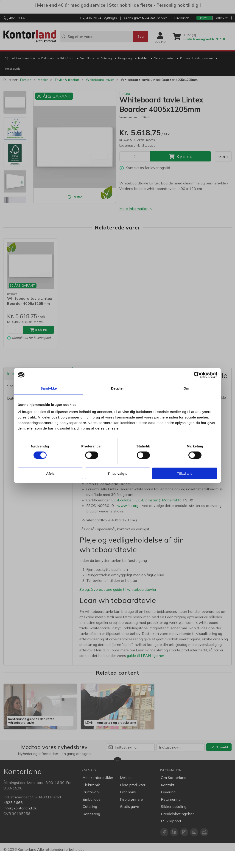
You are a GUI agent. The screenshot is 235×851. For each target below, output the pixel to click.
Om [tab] (186, 388)
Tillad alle (184, 473)
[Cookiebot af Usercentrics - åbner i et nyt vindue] (197, 374)
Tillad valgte (117, 473)
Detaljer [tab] (117, 388)
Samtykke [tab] (49, 388)
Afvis (50, 473)
